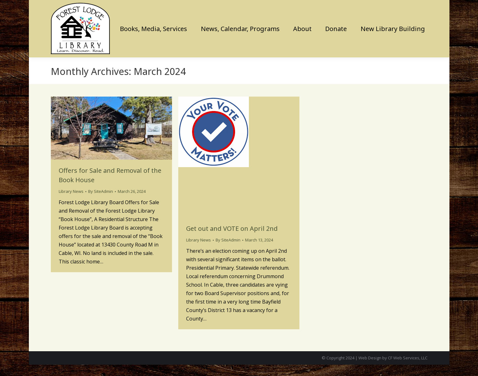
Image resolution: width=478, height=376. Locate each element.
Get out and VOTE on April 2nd (232, 240)
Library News (71, 202)
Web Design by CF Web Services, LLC (392, 369)
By (100, 202)
